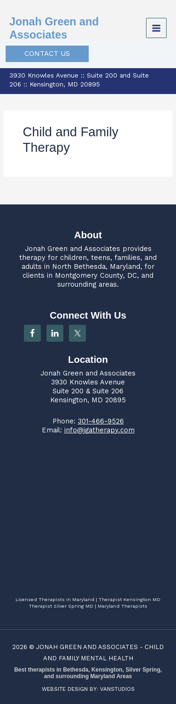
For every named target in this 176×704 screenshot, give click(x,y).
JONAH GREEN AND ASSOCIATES (87, 646)
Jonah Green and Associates (72, 248)
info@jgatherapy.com (99, 430)
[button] (47, 54)
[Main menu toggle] (156, 28)
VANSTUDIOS (117, 689)
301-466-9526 (101, 421)
